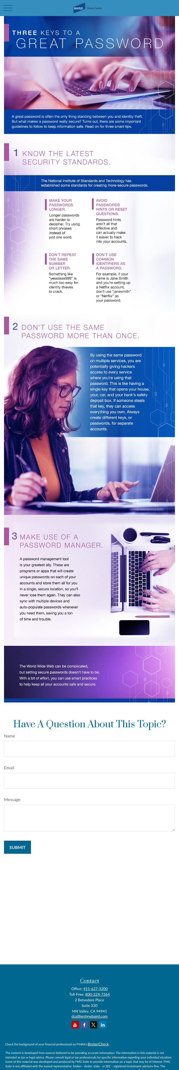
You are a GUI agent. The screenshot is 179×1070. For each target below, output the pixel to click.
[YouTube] (75, 1024)
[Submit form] (17, 847)
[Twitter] (93, 1024)
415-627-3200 (95, 988)
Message (12, 799)
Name (9, 735)
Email (9, 767)
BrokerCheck (98, 1044)
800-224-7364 (97, 994)
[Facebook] (84, 1024)
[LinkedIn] (102, 1024)
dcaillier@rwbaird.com (89, 1016)
